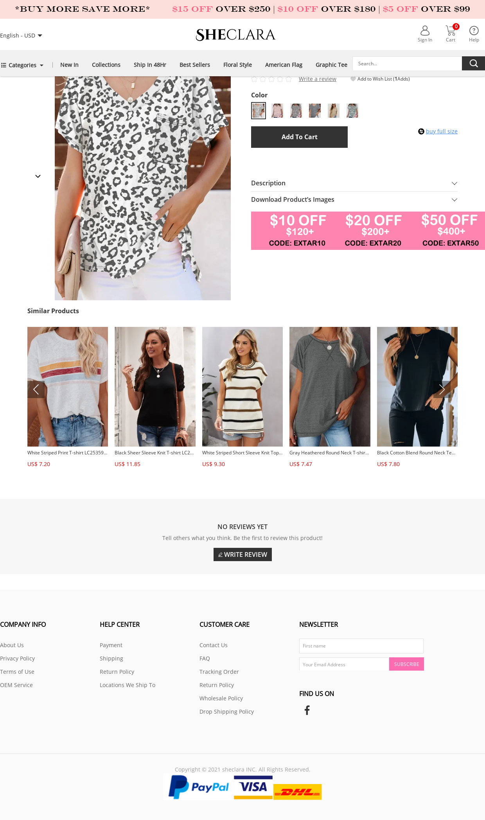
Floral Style (237, 64)
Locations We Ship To (127, 685)
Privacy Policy (17, 658)
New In (69, 64)
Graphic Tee (331, 64)
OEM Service (16, 685)
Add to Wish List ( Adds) (380, 79)
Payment (111, 645)
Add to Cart (300, 137)
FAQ (204, 658)
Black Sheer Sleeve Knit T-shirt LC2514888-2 (155, 452)
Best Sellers (195, 64)
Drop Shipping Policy (226, 711)
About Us (12, 645)
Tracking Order (219, 671)
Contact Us (213, 645)
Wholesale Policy (221, 698)
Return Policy (117, 671)
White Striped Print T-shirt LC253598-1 (67, 452)
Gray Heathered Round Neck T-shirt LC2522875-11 (329, 452)
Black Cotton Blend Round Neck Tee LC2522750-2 (417, 452)
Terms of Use (17, 671)
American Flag (283, 64)
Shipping (111, 658)
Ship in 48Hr (150, 64)
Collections (106, 64)
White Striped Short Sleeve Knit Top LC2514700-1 (242, 452)
